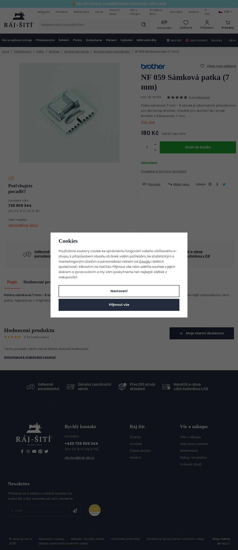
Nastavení (119, 291)
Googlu (144, 261)
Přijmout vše (119, 304)
